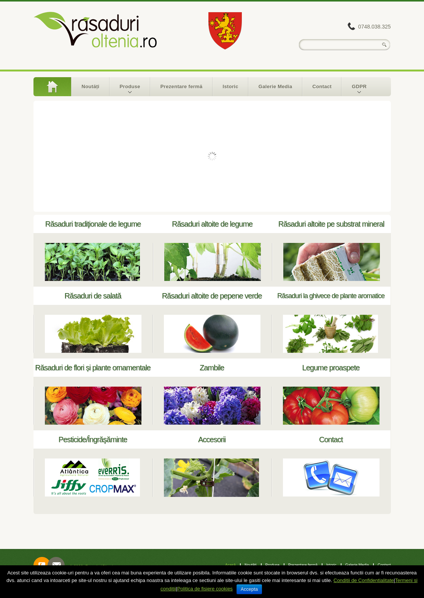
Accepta (249, 589)
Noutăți (91, 86)
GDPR (354, 90)
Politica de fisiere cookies (205, 589)
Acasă (52, 86)
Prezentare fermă (181, 86)
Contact (322, 86)
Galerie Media (275, 86)
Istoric (230, 86)
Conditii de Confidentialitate (363, 580)
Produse (125, 90)
